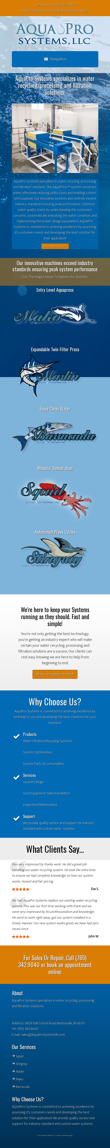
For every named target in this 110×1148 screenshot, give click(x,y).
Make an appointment (55, 674)
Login (71, 1135)
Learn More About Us (55, 246)
